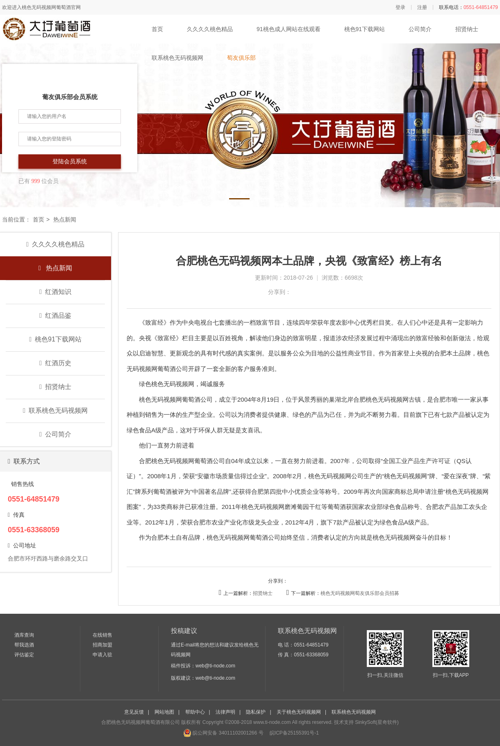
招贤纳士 (466, 29)
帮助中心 (195, 712)
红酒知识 (55, 291)
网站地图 (164, 712)
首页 (157, 29)
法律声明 (225, 712)
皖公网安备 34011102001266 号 (223, 733)
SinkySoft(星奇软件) (377, 722)
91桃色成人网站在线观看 (288, 29)
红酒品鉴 (55, 315)
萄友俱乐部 (241, 57)
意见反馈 (134, 712)
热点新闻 (55, 267)
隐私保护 (256, 712)
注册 (422, 7)
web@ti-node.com (215, 666)
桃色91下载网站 (364, 29)
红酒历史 (55, 362)
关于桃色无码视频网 (299, 712)
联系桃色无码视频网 (177, 57)
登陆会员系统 (69, 161)
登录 (400, 7)
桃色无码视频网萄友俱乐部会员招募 (359, 593)
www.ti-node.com (272, 722)
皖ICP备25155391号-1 (293, 733)
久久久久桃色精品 (210, 29)
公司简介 (420, 29)
